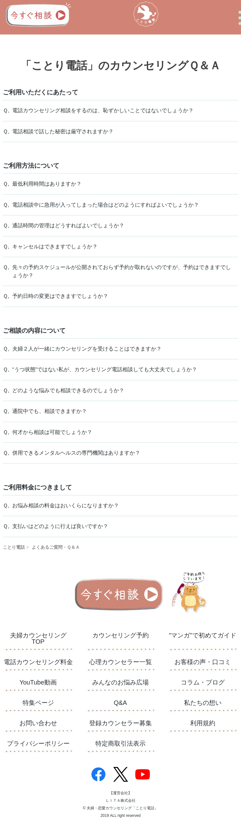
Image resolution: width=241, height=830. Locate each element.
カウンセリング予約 (120, 635)
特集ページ (38, 703)
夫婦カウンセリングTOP (38, 638)
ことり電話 (14, 547)
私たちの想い (203, 703)
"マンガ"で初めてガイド (202, 635)
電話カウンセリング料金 (38, 662)
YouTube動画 (38, 682)
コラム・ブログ (203, 682)
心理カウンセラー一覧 (120, 662)
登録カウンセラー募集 (120, 723)
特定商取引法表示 (120, 743)
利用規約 (202, 723)
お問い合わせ (38, 723)
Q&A (120, 703)
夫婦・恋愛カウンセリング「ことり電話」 (122, 808)
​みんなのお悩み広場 (120, 682)
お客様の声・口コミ (202, 662)
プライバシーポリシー (38, 743)
